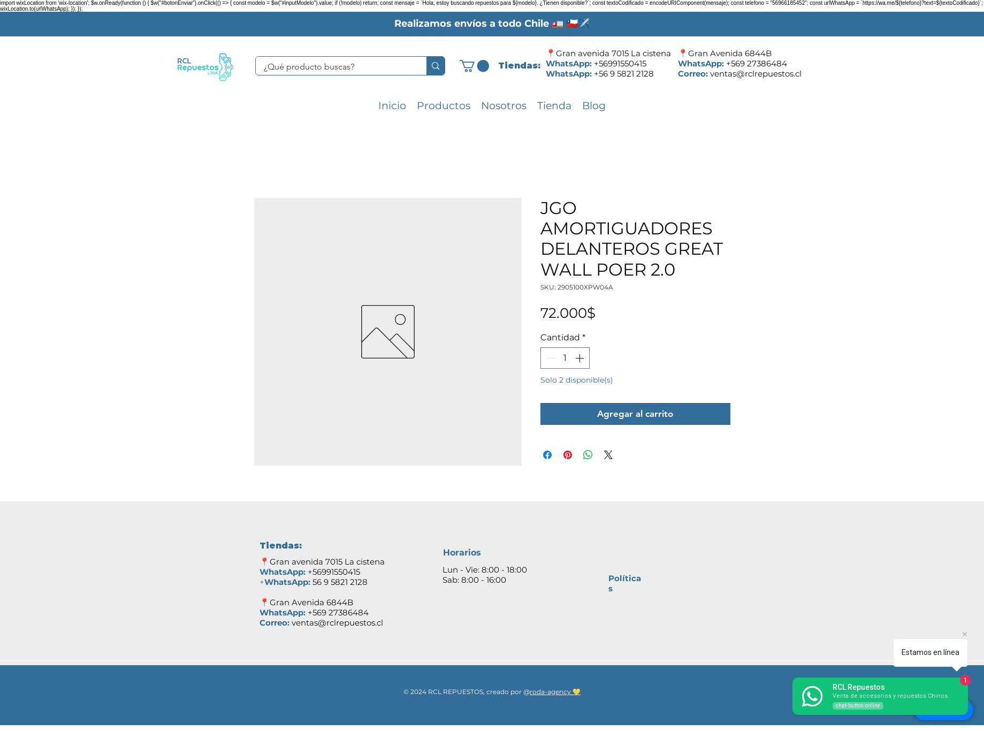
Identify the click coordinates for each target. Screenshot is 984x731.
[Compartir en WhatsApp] (588, 454)
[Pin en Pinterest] (567, 454)
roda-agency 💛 (555, 692)
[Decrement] (549, 358)
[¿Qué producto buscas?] (334, 67)
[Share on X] (608, 454)
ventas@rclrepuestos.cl (756, 73)
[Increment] (580, 358)
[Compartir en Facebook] (547, 454)
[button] (474, 66)
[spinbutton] (565, 358)
